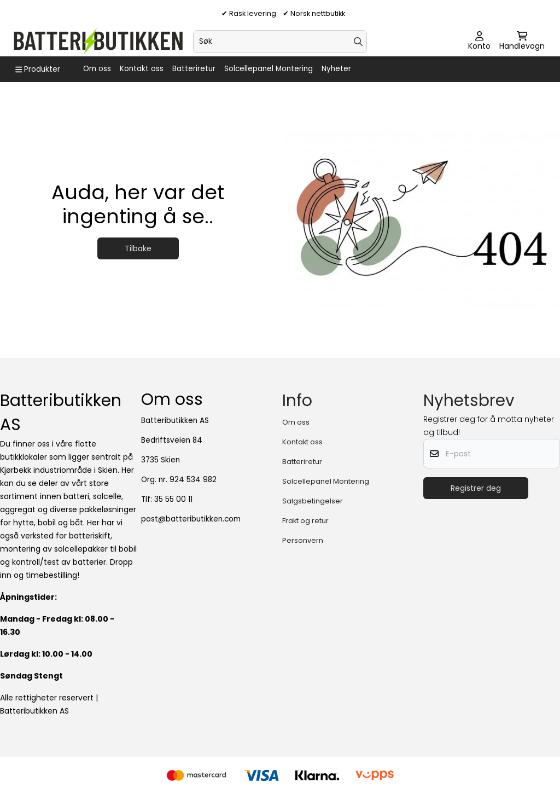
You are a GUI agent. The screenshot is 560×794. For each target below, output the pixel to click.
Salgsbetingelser (312, 501)
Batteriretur (193, 68)
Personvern (302, 540)
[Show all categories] (38, 69)
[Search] (358, 41)
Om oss (97, 68)
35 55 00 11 (173, 499)
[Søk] (279, 41)
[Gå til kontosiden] (479, 41)
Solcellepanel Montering (268, 68)
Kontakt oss (142, 68)
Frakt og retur (305, 520)
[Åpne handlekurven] (522, 41)
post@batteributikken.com (191, 519)
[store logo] (97, 41)
